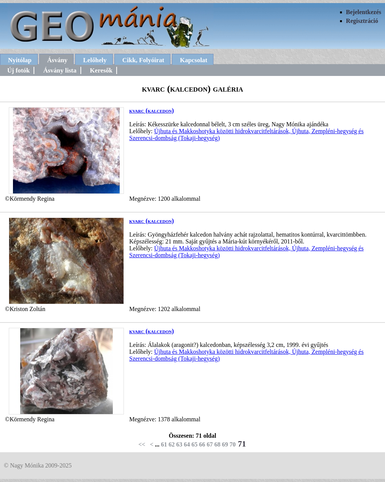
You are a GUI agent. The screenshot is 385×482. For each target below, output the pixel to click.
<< (141, 444)
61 (164, 444)
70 (232, 444)
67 (210, 444)
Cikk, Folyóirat (143, 60)
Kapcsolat (193, 60)
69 (225, 444)
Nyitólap (20, 60)
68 (217, 444)
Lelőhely (95, 60)
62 (171, 444)
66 (202, 444)
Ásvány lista (59, 70)
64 (187, 444)
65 (194, 444)
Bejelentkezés (363, 12)
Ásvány (57, 60)
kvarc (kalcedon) (151, 110)
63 (179, 444)
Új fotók (18, 70)
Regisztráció (362, 21)
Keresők (101, 70)
